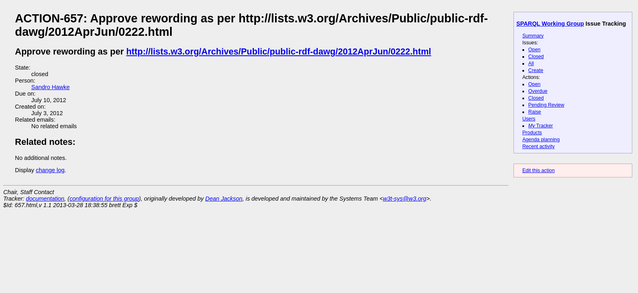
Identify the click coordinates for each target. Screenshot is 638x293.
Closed (536, 56)
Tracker (540, 126)
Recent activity (538, 146)
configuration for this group (104, 198)
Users (528, 119)
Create (535, 70)
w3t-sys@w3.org (404, 198)
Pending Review (546, 105)
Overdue (537, 91)
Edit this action (538, 170)
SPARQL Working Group (550, 23)
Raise (534, 112)
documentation (45, 198)
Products (532, 133)
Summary (533, 36)
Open (534, 49)
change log (50, 170)
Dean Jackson (224, 198)
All (531, 63)
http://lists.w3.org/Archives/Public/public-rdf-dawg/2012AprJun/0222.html (278, 51)
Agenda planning (541, 139)
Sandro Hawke (50, 87)
